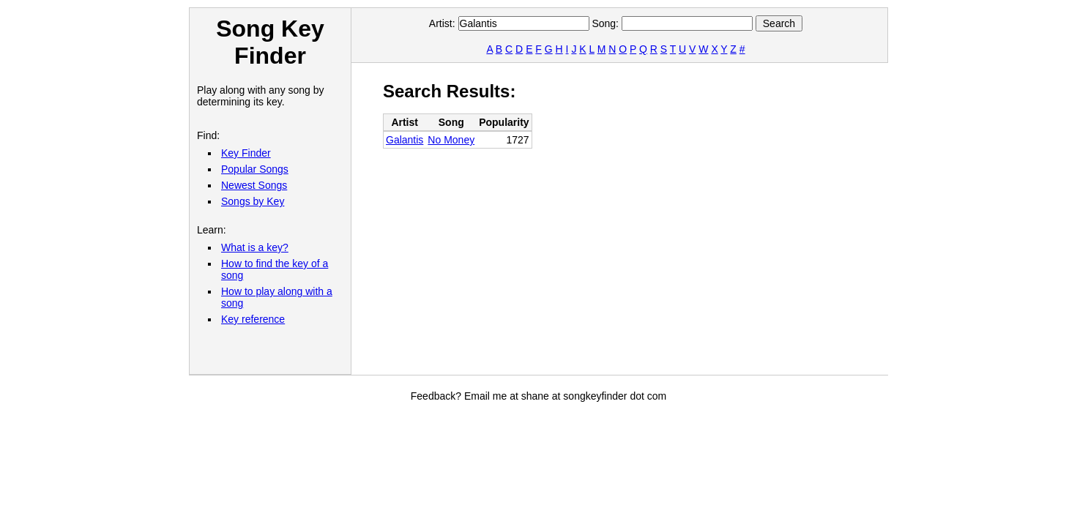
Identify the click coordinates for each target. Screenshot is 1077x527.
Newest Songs (254, 185)
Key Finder (246, 153)
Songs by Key (252, 201)
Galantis (404, 140)
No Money (451, 140)
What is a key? (254, 247)
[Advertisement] (649, 217)
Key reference (253, 319)
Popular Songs (254, 169)
